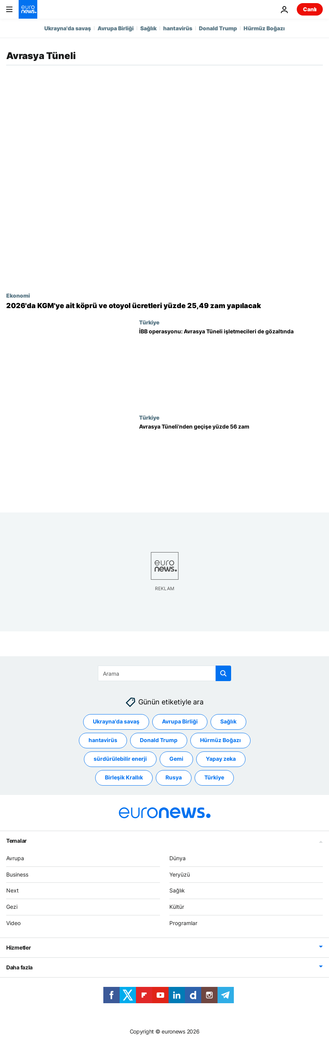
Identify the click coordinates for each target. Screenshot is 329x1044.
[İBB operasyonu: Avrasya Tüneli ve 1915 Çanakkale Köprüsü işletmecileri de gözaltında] (231, 366)
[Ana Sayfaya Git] (28, 9)
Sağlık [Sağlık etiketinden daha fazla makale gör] (228, 721)
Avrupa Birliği (115, 28)
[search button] (223, 673)
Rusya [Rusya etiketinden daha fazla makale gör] (173, 777)
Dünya (177, 858)
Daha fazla (19, 967)
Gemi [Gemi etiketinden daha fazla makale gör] (176, 758)
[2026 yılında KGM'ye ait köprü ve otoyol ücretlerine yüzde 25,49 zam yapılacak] (164, 306)
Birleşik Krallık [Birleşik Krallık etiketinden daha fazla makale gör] (124, 777)
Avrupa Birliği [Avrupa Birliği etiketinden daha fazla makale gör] (180, 721)
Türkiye (149, 322)
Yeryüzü (179, 874)
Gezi (11, 906)
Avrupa (15, 858)
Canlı (310, 9)
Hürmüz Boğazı (264, 28)
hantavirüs (177, 28)
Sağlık (148, 28)
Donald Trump (218, 28)
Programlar (183, 923)
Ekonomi (18, 295)
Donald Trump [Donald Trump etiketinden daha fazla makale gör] (159, 740)
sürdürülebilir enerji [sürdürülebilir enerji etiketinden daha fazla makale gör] (120, 758)
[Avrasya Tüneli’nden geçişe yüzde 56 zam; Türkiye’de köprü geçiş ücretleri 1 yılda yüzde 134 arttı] (231, 462)
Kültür (176, 906)
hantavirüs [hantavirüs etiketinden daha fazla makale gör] (103, 740)
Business (17, 874)
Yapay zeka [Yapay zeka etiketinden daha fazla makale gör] (221, 758)
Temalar (16, 840)
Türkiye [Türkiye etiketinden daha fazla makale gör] (214, 777)
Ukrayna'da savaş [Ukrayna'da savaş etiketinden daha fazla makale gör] (116, 721)
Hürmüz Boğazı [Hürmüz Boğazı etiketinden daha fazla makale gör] (220, 740)
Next (12, 890)
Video (13, 923)
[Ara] (164, 673)
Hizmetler (18, 947)
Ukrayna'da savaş (67, 28)
